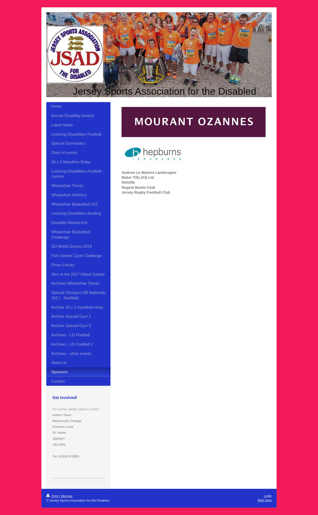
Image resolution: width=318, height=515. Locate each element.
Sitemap (67, 496)
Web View (264, 500)
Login (268, 496)
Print (52, 496)
